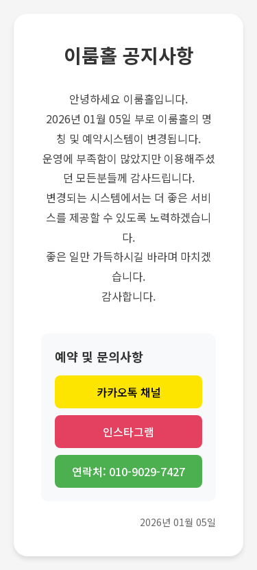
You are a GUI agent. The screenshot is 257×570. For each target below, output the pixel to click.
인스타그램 (128, 431)
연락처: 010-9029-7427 (128, 471)
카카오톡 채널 (129, 392)
